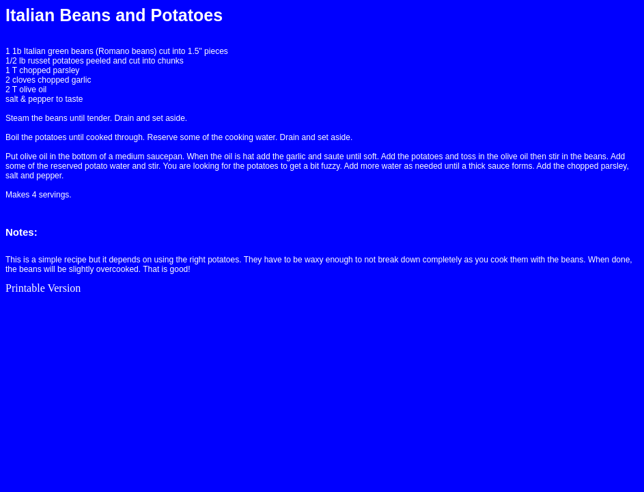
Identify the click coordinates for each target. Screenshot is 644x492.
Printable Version (43, 288)
